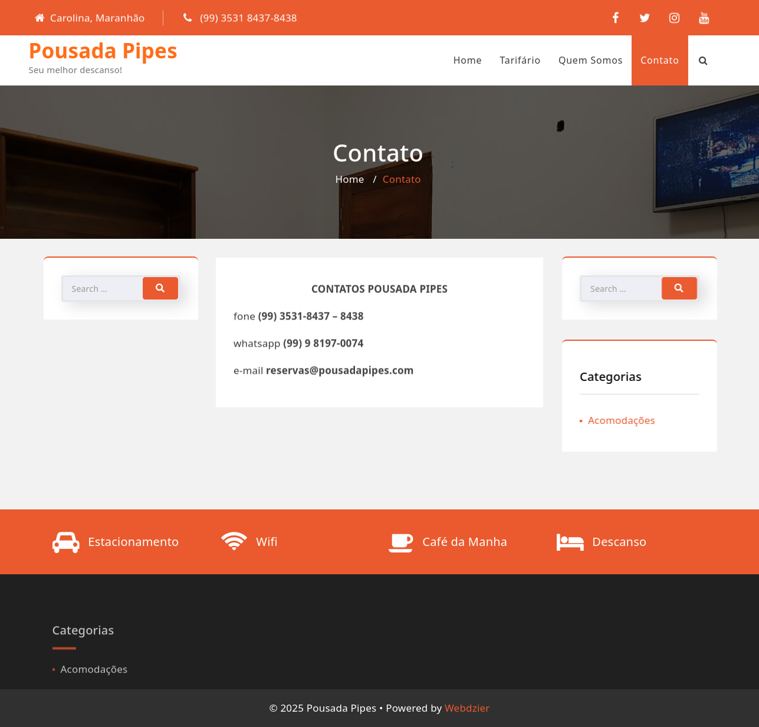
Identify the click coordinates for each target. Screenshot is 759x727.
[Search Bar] (683, 60)
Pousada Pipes (83, 50)
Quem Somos (570, 60)
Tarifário (500, 60)
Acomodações (625, 420)
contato (639, 60)
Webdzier (467, 708)
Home (447, 60)
